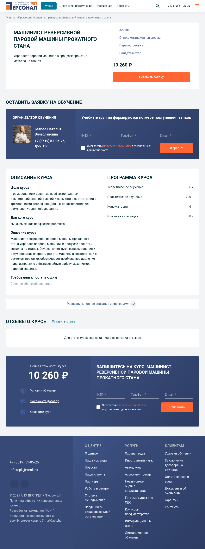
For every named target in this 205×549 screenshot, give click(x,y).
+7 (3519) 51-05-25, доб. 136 (50, 143)
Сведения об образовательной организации (97, 511)
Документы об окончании (175, 491)
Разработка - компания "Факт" (32, 510)
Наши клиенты (95, 474)
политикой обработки (117, 146)
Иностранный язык (139, 460)
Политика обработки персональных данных (36, 503)
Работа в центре (97, 488)
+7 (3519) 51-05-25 (178, 5)
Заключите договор (44, 401)
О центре (91, 453)
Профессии (25, 17)
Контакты (172, 507)
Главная (11, 17)
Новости (91, 467)
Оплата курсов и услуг (177, 479)
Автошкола (133, 467)
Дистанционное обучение (136, 535)
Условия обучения (43, 390)
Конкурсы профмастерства (137, 512)
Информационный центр (138, 523)
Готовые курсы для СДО (139, 500)
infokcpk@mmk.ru (24, 470)
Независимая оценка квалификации (135, 486)
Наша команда (96, 460)
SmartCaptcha (52, 520)
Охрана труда (135, 453)
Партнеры (92, 481)
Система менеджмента (95, 498)
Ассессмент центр (138, 474)
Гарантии (171, 500)
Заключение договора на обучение (174, 465)
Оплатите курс (40, 412)
